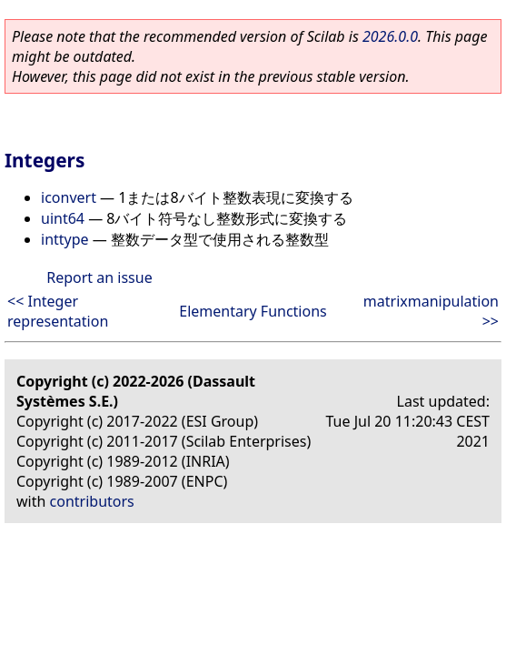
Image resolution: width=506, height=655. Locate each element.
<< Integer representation (57, 311)
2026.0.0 (390, 36)
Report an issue (99, 277)
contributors (92, 501)
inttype (65, 239)
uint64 (62, 218)
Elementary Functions (253, 311)
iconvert (68, 197)
